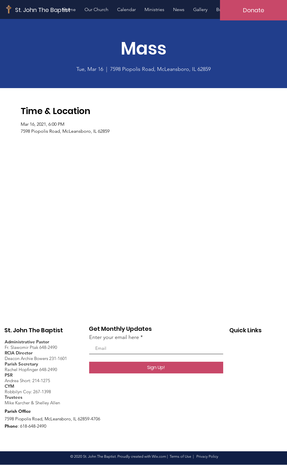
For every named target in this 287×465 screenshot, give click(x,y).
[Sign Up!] (156, 367)
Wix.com (159, 456)
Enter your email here (114, 337)
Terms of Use (180, 456)
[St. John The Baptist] (43, 9)
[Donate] (253, 10)
